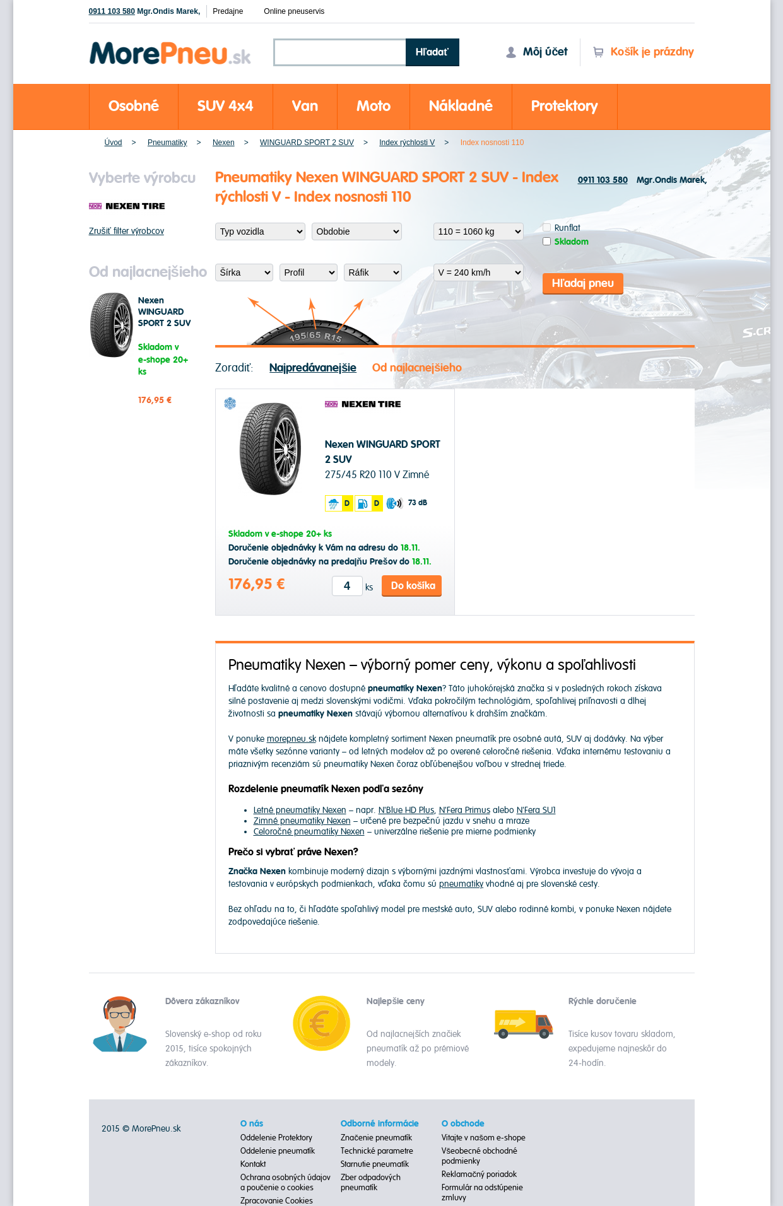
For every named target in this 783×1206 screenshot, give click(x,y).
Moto (373, 106)
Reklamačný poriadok (479, 1174)
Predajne (228, 11)
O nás (251, 1124)
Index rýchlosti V (407, 142)
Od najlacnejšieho (417, 368)
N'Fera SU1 (536, 810)
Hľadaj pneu (583, 283)
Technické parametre (377, 1151)
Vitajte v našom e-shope (484, 1138)
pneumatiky (461, 884)
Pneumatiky (167, 142)
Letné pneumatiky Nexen (300, 810)
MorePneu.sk (156, 1128)
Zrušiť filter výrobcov (126, 231)
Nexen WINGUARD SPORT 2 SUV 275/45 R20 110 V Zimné (164, 323)
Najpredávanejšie (312, 368)
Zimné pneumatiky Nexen (302, 821)
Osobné (134, 106)
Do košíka (413, 586)
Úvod (113, 142)
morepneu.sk (291, 739)
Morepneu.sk (170, 43)
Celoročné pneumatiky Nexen (309, 831)
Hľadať (432, 52)
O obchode (463, 1124)
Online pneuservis (294, 11)
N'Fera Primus (464, 810)
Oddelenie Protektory (276, 1138)
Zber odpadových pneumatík (371, 1183)
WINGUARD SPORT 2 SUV (307, 142)
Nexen (224, 142)
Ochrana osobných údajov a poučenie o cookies (285, 1183)
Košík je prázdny (643, 52)
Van (305, 106)
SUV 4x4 (225, 106)
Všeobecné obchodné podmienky (479, 1156)
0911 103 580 (112, 11)
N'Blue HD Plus (406, 810)
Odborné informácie (380, 1124)
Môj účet (536, 52)
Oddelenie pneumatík (277, 1151)
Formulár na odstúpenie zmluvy (482, 1193)
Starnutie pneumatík (375, 1164)
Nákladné (461, 106)
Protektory (564, 106)
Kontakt (253, 1164)
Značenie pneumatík (376, 1138)
